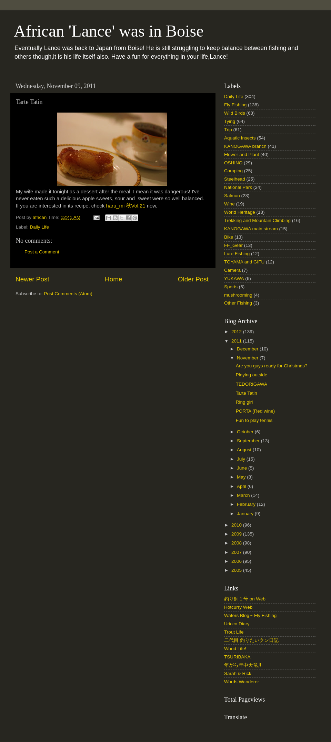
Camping (233, 170)
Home (113, 279)
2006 (237, 561)
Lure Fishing (237, 253)
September (249, 440)
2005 (237, 570)
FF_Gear (233, 245)
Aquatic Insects (240, 138)
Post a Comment (41, 251)
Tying (229, 121)
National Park (238, 187)
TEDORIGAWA (251, 384)
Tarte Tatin (246, 393)
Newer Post (32, 279)
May (242, 477)
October (246, 431)
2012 (237, 331)
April (242, 486)
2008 (237, 543)
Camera (232, 270)
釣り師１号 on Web (244, 598)
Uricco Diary (237, 623)
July (242, 459)
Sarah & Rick (237, 673)
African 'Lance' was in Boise (108, 31)
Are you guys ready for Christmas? (272, 365)
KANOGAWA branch (245, 146)
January (246, 513)
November (248, 357)
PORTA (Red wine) (255, 411)
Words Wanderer (241, 681)
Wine (229, 203)
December (248, 348)
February (247, 504)
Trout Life (234, 632)
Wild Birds (234, 113)
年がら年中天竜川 (243, 665)
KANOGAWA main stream (251, 228)
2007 (237, 552)
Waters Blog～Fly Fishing (250, 615)
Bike (228, 237)
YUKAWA (234, 278)
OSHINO (233, 162)
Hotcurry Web (238, 607)
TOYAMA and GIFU (244, 261)
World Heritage (239, 212)
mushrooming (238, 295)
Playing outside (252, 374)
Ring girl (244, 402)
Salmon (232, 195)
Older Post (193, 279)
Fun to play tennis (254, 420)
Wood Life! (235, 648)
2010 (237, 525)
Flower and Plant (241, 154)
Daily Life (39, 227)
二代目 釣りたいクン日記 (251, 640)
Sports (231, 286)
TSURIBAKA (237, 656)
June (242, 468)
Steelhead (234, 179)
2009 (237, 534)
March (244, 495)
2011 (237, 341)
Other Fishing (238, 303)
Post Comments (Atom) (68, 293)
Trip (228, 129)
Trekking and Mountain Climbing (257, 220)
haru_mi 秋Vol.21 (126, 206)
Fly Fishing (235, 104)
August (245, 449)
